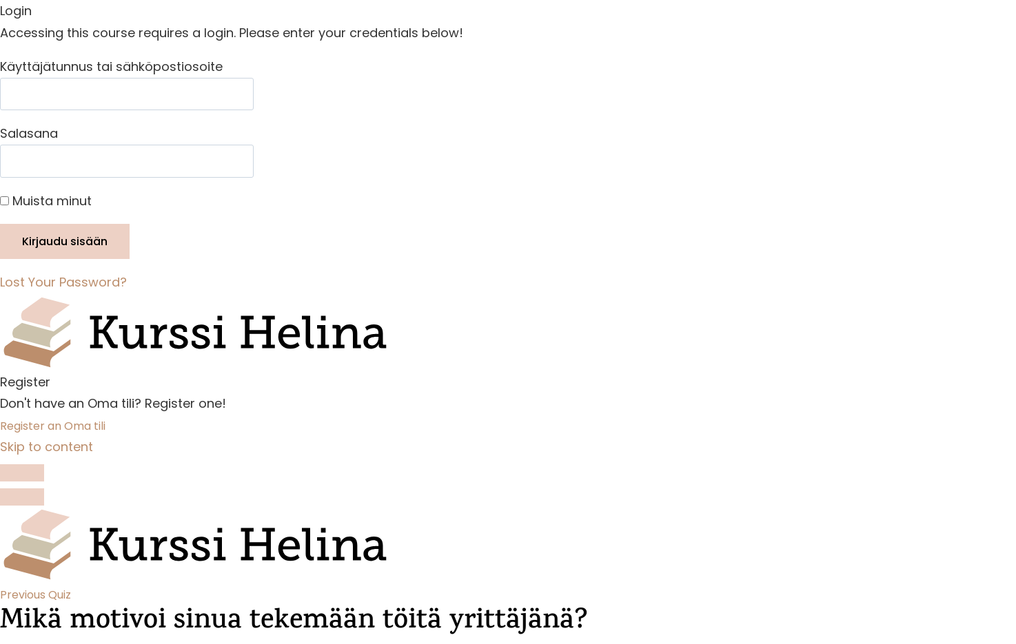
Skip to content (46, 446)
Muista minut (46, 200)
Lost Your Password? (63, 282)
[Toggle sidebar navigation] (22, 473)
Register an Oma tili (52, 426)
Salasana (29, 133)
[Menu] (22, 497)
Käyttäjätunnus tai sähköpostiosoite (111, 66)
